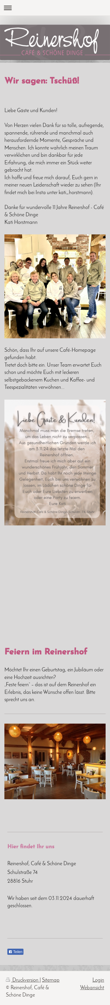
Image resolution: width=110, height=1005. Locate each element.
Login (98, 980)
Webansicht (92, 988)
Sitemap (51, 980)
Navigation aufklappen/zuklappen (55, 7)
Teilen (15, 952)
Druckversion (23, 980)
